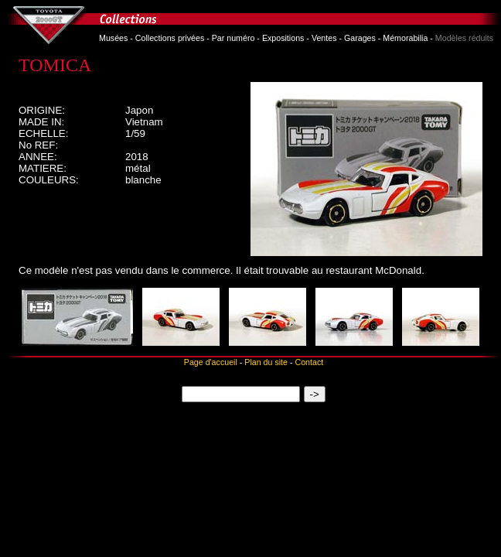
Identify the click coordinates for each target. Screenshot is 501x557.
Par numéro (233, 38)
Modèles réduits (464, 38)
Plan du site (266, 362)
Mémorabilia (405, 38)
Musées (113, 38)
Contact (309, 362)
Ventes (324, 38)
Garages (360, 38)
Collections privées (169, 38)
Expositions (283, 38)
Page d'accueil (210, 362)
